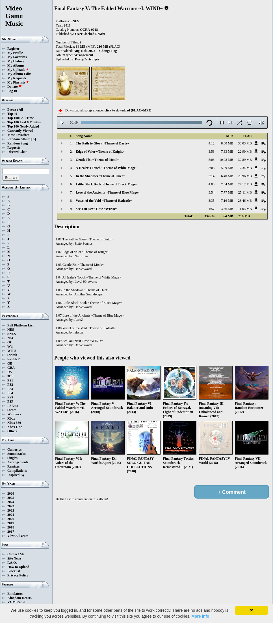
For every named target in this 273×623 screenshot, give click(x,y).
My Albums (15, 65)
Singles (12, 458)
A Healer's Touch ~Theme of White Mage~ (106, 168)
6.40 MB (227, 176)
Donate (14, 87)
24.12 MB (245, 184)
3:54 (211, 192)
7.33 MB (227, 151)
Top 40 (12, 114)
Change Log (108, 51)
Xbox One (14, 427)
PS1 (10, 380)
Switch (12, 355)
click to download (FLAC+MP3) (128, 110)
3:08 (211, 168)
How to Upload (18, 567)
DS (9, 372)
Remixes (13, 466)
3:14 (211, 176)
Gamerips (14, 449)
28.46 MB (245, 201)
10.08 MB (226, 160)
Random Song (17, 143)
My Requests (16, 78)
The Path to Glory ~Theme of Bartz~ (102, 143)
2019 (10, 523)
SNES (11, 334)
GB (9, 363)
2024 (10, 502)
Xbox (11, 418)
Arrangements (17, 462)
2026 (10, 493)
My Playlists (18, 82)
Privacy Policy (17, 575)
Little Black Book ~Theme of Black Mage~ (106, 184)
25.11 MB (245, 192)
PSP (10, 401)
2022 (10, 510)
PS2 (10, 385)
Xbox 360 (14, 423)
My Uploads (18, 70)
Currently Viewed (20, 131)
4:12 (211, 143)
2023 (10, 506)
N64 (10, 338)
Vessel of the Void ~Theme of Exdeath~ (104, 201)
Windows (14, 414)
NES (10, 330)
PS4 (10, 393)
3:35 (211, 201)
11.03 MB (245, 209)
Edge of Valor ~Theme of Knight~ (100, 151)
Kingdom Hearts (19, 598)
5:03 (211, 160)
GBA (11, 368)
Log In (12, 91)
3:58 (211, 151)
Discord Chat (17, 152)
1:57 (211, 209)
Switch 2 (13, 359)
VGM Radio (16, 602)
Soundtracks (16, 454)
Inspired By (15, 475)
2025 (10, 498)
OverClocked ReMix (90, 34)
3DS (10, 376)
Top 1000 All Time (20, 118)
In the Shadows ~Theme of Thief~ (100, 176)
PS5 (10, 397)
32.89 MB (245, 160)
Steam (11, 410)
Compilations (17, 471)
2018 (10, 527)
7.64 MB (227, 184)
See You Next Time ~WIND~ (96, 209)
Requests (13, 148)
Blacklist (13, 571)
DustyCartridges (87, 59)
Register (13, 49)
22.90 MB (245, 151)
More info (200, 616)
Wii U (11, 351)
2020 (10, 519)
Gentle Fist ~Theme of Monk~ (97, 160)
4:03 (211, 184)
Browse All (15, 109)
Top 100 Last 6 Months (24, 122)
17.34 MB (245, 168)
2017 (10, 532)
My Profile (15, 53)
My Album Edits (19, 74)
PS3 (10, 389)
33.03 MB (245, 143)
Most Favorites (18, 135)
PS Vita (12, 406)
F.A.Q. (12, 563)
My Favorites (17, 57)
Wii (9, 346)
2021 (10, 515)
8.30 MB (227, 143)
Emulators (15, 594)
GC (9, 342)
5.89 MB (227, 168)
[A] (33, 139)
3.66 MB (227, 209)
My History (15, 61)
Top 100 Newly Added (23, 126)
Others (12, 431)
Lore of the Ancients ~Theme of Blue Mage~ (107, 192)
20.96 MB (245, 176)
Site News (14, 558)
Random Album (19, 139)
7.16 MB (227, 201)
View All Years (17, 536)
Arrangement (83, 55)
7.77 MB (227, 192)
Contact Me (15, 554)
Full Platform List (20, 325)
